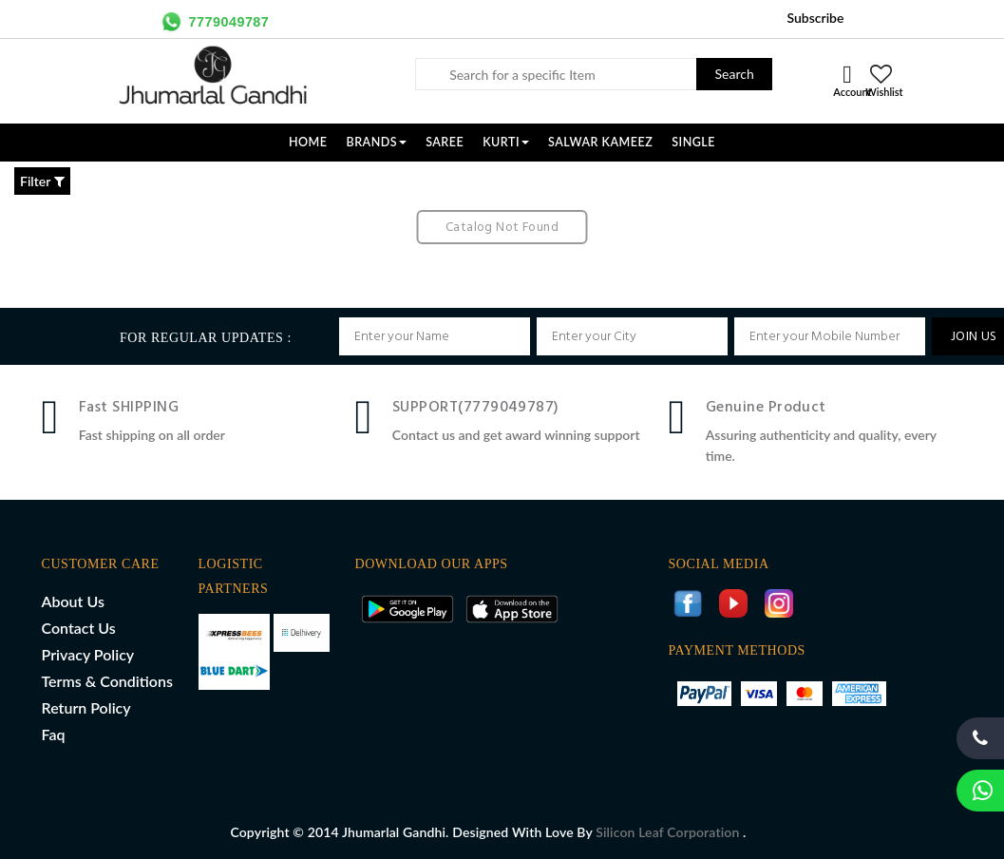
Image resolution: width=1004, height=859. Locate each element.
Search (734, 74)
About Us (73, 601)
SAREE (445, 142)
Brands (377, 142)
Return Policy (86, 707)
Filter (42, 181)
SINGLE (693, 142)
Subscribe (814, 18)
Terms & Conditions (107, 681)
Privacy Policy (88, 654)
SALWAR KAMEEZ (600, 142)
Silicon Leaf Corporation (669, 832)
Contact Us (79, 628)
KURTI (506, 142)
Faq (54, 734)
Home (308, 142)
